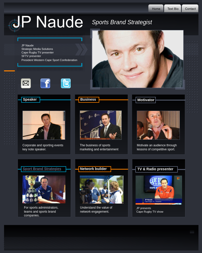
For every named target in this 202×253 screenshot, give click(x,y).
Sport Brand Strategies (42, 169)
